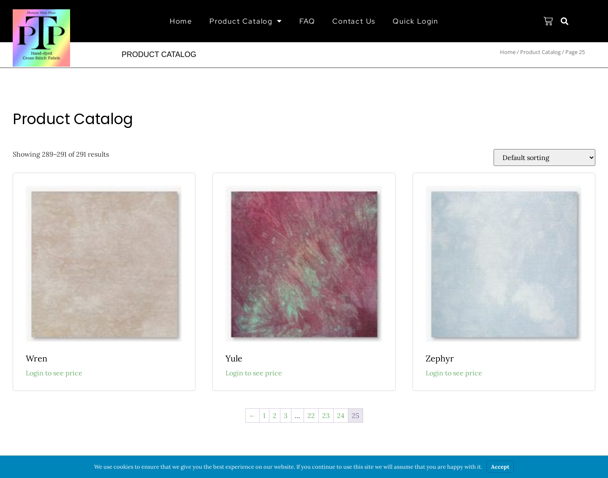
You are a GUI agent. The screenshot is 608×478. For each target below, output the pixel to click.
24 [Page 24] (341, 415)
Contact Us (354, 21)
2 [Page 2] (275, 415)
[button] (565, 21)
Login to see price (54, 373)
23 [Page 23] (326, 415)
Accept (500, 466)
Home (181, 21)
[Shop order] (544, 157)
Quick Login (415, 21)
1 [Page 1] (264, 415)
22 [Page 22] (311, 415)
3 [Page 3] (286, 415)
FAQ (307, 21)
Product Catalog (245, 21)
